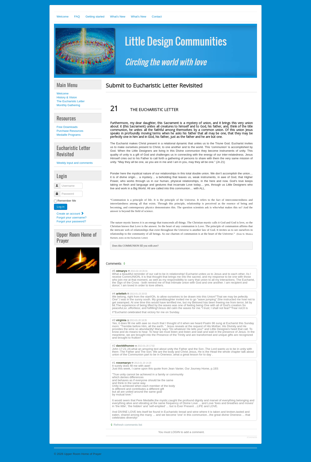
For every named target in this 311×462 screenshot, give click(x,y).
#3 (113, 320)
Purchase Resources (70, 130)
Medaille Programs (69, 134)
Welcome (62, 16)
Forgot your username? (72, 217)
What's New (117, 16)
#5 (113, 270)
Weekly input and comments (75, 162)
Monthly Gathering (68, 105)
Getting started (95, 16)
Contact (157, 16)
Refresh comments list (128, 424)
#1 (113, 362)
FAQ (77, 16)
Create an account (70, 213)
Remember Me (66, 200)
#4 (113, 293)
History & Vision (67, 97)
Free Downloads (67, 127)
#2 (113, 345)
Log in (60, 206)
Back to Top (249, 454)
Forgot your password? (71, 221)
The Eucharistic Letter (71, 101)
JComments (252, 437)
